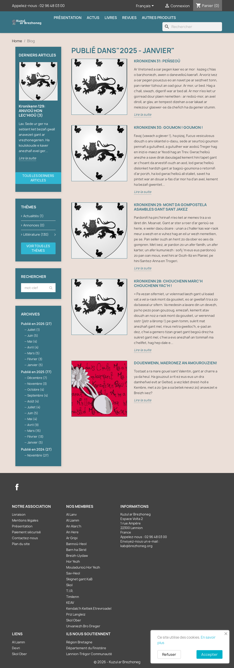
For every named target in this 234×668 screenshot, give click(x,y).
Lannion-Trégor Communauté (89, 654)
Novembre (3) (37, 384)
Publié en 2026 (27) (36, 324)
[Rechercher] (192, 26)
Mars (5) (33, 353)
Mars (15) (34, 431)
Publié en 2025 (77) (36, 372)
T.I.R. (69, 591)
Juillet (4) (33, 407)
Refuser (169, 654)
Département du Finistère (86, 648)
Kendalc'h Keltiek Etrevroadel (88, 608)
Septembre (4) (37, 395)
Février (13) (35, 437)
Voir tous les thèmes (38, 248)
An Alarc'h (73, 526)
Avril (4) (33, 347)
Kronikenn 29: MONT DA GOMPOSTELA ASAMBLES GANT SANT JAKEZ (170, 207)
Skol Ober (73, 620)
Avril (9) (33, 425)
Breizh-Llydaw (77, 555)
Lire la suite (27, 158)
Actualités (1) (33, 216)
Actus (93, 17)
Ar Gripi (71, 538)
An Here (72, 532)
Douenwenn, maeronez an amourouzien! (175, 363)
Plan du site (21, 544)
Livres (111, 17)
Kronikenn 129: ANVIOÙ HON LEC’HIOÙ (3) (32, 111)
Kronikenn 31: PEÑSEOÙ (157, 61)
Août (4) (33, 401)
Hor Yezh (73, 561)
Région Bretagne (79, 642)
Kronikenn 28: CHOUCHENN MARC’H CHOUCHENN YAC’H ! (168, 283)
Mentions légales (25, 520)
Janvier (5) (35, 365)
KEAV (70, 602)
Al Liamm (72, 520)
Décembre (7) (37, 378)
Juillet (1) (33, 330)
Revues (129, 17)
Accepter (209, 654)
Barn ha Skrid (76, 550)
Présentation (68, 17)
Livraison (19, 514)
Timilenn (72, 597)
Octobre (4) (35, 390)
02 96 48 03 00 (52, 5)
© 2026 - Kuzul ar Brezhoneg (117, 662)
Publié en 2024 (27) (36, 449)
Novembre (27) (38, 455)
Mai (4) (32, 341)
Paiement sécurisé (26, 532)
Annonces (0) (33, 225)
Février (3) (34, 359)
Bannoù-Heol (76, 544)
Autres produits (159, 17)
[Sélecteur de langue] (145, 6)
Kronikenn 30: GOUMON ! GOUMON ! (168, 127)
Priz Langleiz (75, 614)
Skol (69, 585)
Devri (16, 648)
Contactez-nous (25, 538)
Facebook (16, 487)
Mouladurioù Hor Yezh (83, 567)
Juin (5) (32, 336)
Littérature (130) (36, 234)
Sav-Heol (73, 573)
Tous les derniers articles (38, 178)
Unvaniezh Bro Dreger (83, 626)
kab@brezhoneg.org (136, 546)
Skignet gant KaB (79, 579)
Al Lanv (71, 514)
